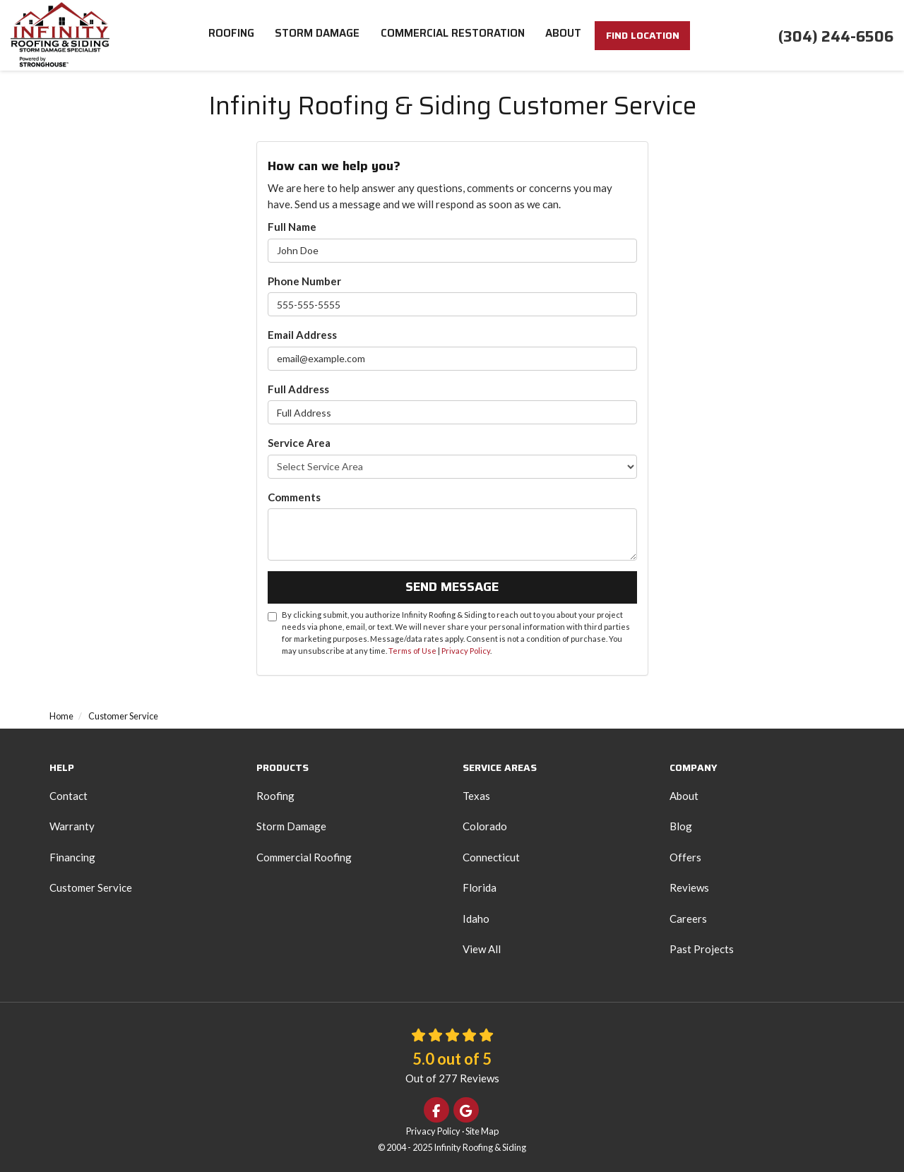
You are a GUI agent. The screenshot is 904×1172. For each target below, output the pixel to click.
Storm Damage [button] (317, 35)
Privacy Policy (465, 650)
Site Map (482, 1131)
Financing (72, 857)
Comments (294, 497)
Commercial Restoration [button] (453, 35)
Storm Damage (291, 826)
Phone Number (304, 281)
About (684, 795)
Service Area (299, 442)
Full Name (292, 226)
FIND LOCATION (642, 37)
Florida (479, 887)
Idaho (476, 918)
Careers (688, 918)
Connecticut (491, 857)
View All (482, 949)
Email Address (302, 334)
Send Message (452, 587)
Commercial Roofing (304, 857)
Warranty (72, 826)
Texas (476, 795)
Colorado (485, 826)
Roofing (275, 795)
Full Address (298, 389)
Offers (685, 857)
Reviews (689, 887)
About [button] (564, 35)
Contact (68, 795)
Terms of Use (412, 650)
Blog (681, 826)
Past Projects (702, 949)
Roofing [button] (231, 35)
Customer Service (90, 887)
